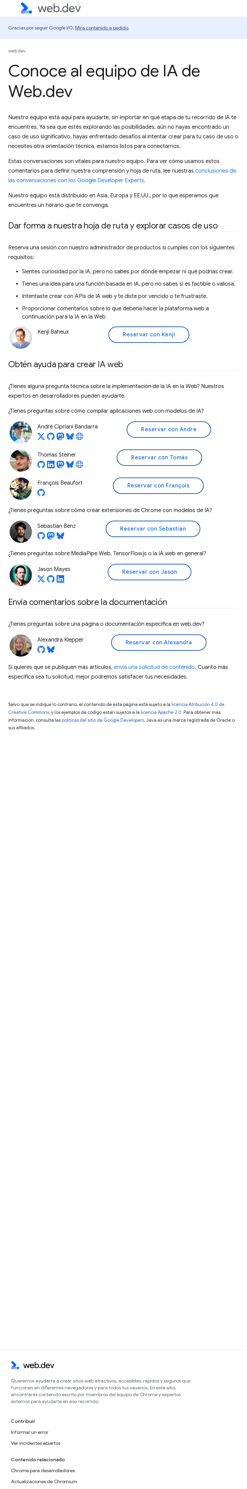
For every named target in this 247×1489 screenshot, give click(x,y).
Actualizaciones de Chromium (44, 1481)
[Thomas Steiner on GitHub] (41, 466)
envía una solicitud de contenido (154, 667)
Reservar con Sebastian (153, 528)
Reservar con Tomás (159, 457)
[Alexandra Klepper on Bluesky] (51, 651)
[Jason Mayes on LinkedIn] (60, 581)
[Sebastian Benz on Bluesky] (60, 538)
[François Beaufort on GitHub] (41, 494)
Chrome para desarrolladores (43, 1470)
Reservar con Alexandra (159, 642)
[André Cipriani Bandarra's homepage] (79, 438)
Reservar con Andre (169, 429)
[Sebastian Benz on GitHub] (41, 538)
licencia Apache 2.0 (161, 712)
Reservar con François (158, 485)
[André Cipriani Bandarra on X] (41, 438)
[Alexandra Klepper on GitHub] (41, 651)
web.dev (17, 51)
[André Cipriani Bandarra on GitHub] (51, 438)
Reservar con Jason (149, 572)
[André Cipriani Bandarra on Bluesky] (70, 438)
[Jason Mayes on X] (41, 581)
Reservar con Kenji (149, 334)
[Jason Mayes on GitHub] (51, 581)
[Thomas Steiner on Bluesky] (70, 466)
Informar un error (29, 1432)
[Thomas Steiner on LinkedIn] (51, 466)
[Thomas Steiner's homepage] (79, 466)
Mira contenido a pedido (101, 28)
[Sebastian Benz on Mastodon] (51, 538)
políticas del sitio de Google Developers (103, 720)
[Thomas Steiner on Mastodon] (60, 466)
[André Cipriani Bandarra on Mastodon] (60, 438)
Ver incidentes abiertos (35, 1443)
